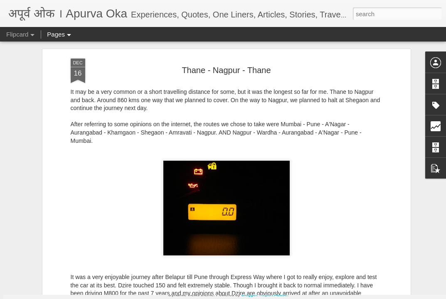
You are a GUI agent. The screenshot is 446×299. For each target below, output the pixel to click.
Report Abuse (273, 294)
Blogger (249, 294)
